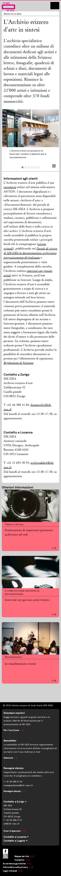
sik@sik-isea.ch (11, 823)
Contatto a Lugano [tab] (16, 840)
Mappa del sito (24, 856)
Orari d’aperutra (14, 831)
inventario (10, 187)
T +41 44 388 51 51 (13, 820)
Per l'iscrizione (14, 730)
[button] (6, 136)
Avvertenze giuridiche (17, 863)
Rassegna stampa (14, 791)
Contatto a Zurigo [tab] (15, 801)
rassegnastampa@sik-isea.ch (18, 785)
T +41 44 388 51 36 (13, 781)
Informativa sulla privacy (18, 867)
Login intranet (12, 871)
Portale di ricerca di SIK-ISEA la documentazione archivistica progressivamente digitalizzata (30, 253)
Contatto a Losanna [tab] (16, 836)
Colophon (22, 860)
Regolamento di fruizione (18, 363)
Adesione (11, 758)
